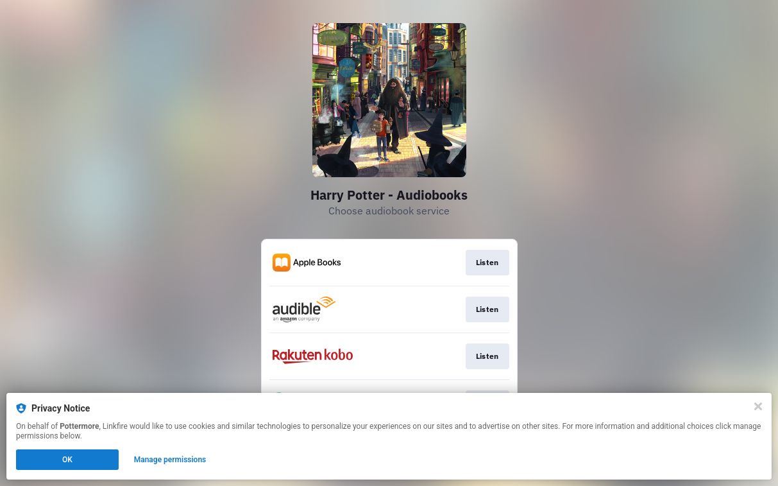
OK (67, 459)
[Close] (758, 406)
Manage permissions (170, 459)
